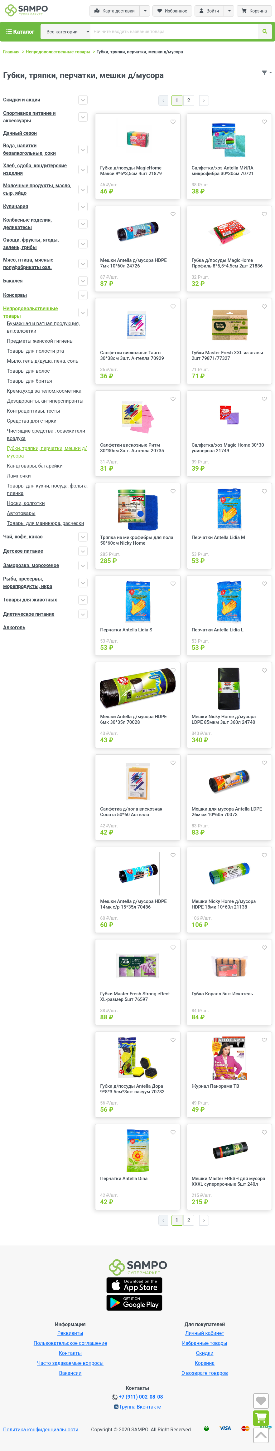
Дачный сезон (20, 133)
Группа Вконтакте (137, 1407)
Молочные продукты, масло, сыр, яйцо (37, 189)
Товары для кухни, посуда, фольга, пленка (47, 489)
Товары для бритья (29, 381)
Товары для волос (28, 371)
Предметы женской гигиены (40, 341)
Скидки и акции (21, 100)
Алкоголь (14, 627)
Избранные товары (204, 1343)
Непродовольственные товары (30, 312)
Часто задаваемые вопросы (70, 1363)
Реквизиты (70, 1333)
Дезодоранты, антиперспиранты (45, 401)
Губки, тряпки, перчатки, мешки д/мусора (47, 452)
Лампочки (19, 476)
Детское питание (23, 551)
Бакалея (13, 281)
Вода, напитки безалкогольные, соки (29, 149)
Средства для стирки (31, 421)
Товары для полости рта (35, 351)
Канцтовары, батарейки (35, 466)
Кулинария (15, 206)
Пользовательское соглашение (70, 1343)
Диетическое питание (28, 614)
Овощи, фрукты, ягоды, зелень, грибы (31, 243)
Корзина (205, 1363)
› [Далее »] (204, 100)
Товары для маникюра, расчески (45, 523)
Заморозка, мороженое (31, 565)
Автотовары (21, 513)
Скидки (205, 1353)
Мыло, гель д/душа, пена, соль (42, 361)
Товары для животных (30, 600)
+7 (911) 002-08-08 (137, 1397)
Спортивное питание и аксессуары (29, 117)
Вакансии (70, 1373)
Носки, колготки (26, 503)
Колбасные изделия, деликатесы (27, 223)
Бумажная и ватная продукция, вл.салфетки (43, 327)
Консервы (15, 295)
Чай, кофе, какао (23, 537)
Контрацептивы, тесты (33, 411)
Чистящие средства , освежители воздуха (46, 434)
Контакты (70, 1353)
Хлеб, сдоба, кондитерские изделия (35, 169)
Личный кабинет (204, 1333)
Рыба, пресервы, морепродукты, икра (27, 582)
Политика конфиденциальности (40, 1430)
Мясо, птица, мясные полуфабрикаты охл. (28, 263)
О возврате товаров (204, 1373)
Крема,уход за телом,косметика (44, 391)
